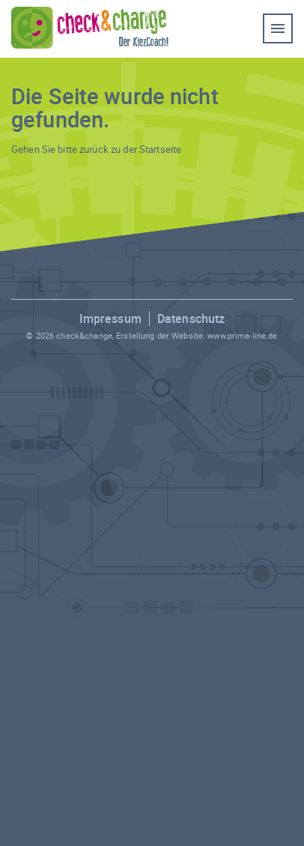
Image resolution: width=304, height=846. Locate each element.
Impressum (110, 318)
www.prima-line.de (242, 335)
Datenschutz (191, 318)
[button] (27, 819)
